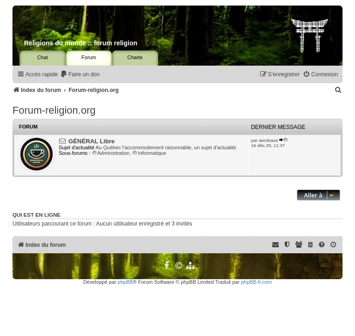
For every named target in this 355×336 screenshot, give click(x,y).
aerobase (268, 140)
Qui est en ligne (36, 215)
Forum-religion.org (54, 110)
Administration (111, 153)
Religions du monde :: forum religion (80, 43)
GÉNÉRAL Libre (91, 141)
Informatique (149, 153)
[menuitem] (80, 74)
